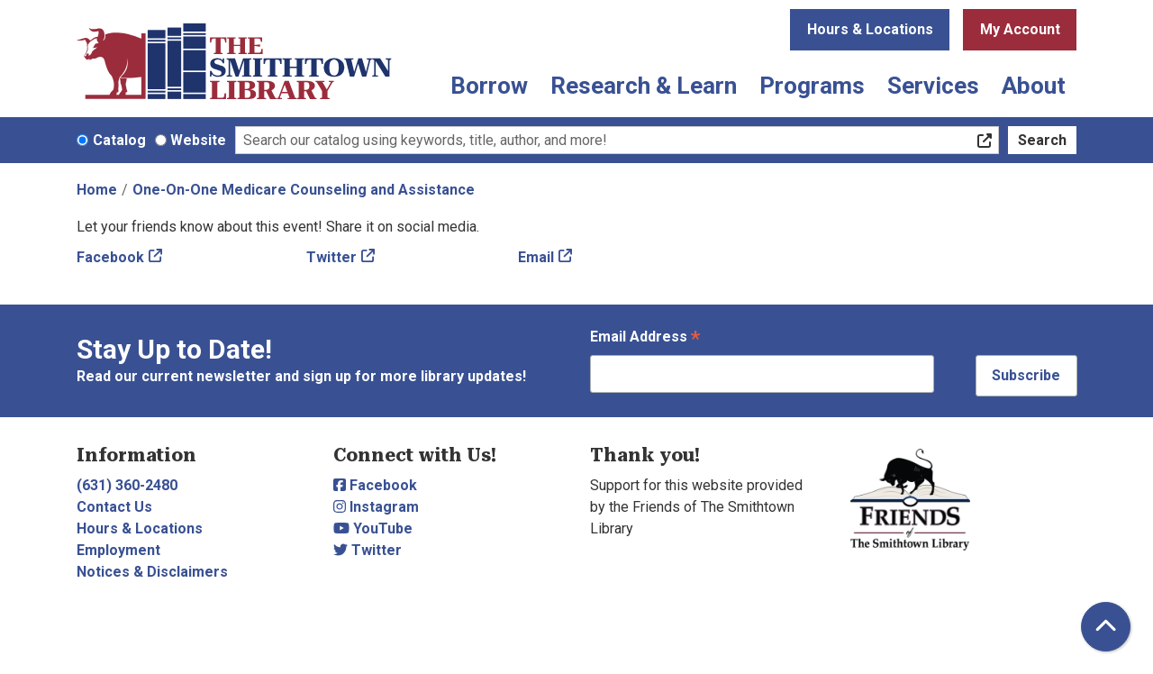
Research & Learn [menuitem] (643, 85)
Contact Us (114, 506)
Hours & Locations (870, 29)
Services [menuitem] (933, 85)
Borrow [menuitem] (489, 85)
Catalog (119, 140)
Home (97, 189)
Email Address (645, 338)
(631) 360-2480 (127, 485)
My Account (1020, 29)
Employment (118, 550)
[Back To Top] (1105, 626)
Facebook (110, 257)
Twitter (331, 257)
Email (536, 257)
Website (198, 140)
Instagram (376, 506)
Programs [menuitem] (812, 85)
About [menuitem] (1034, 85)
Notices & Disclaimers (152, 571)
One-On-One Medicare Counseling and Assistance (303, 189)
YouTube (373, 528)
